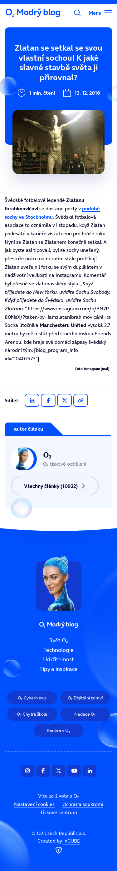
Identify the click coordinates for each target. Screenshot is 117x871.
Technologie (58, 650)
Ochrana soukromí (82, 804)
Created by (58, 846)
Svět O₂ (18, 58)
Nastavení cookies (34, 804)
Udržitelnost (58, 660)
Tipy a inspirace (58, 669)
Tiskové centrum (58, 812)
